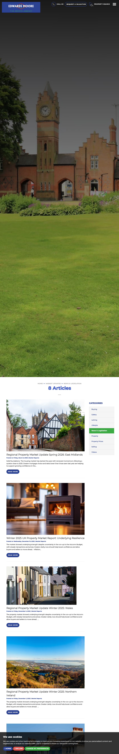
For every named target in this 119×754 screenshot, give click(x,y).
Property (94, 436)
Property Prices (97, 441)
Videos (94, 452)
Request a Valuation (76, 4)
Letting (94, 420)
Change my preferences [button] (37, 748)
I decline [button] (19, 748)
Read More (13, 472)
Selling (94, 447)
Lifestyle (94, 425)
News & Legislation (99, 431)
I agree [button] (8, 748)
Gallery (94, 415)
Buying (94, 409)
